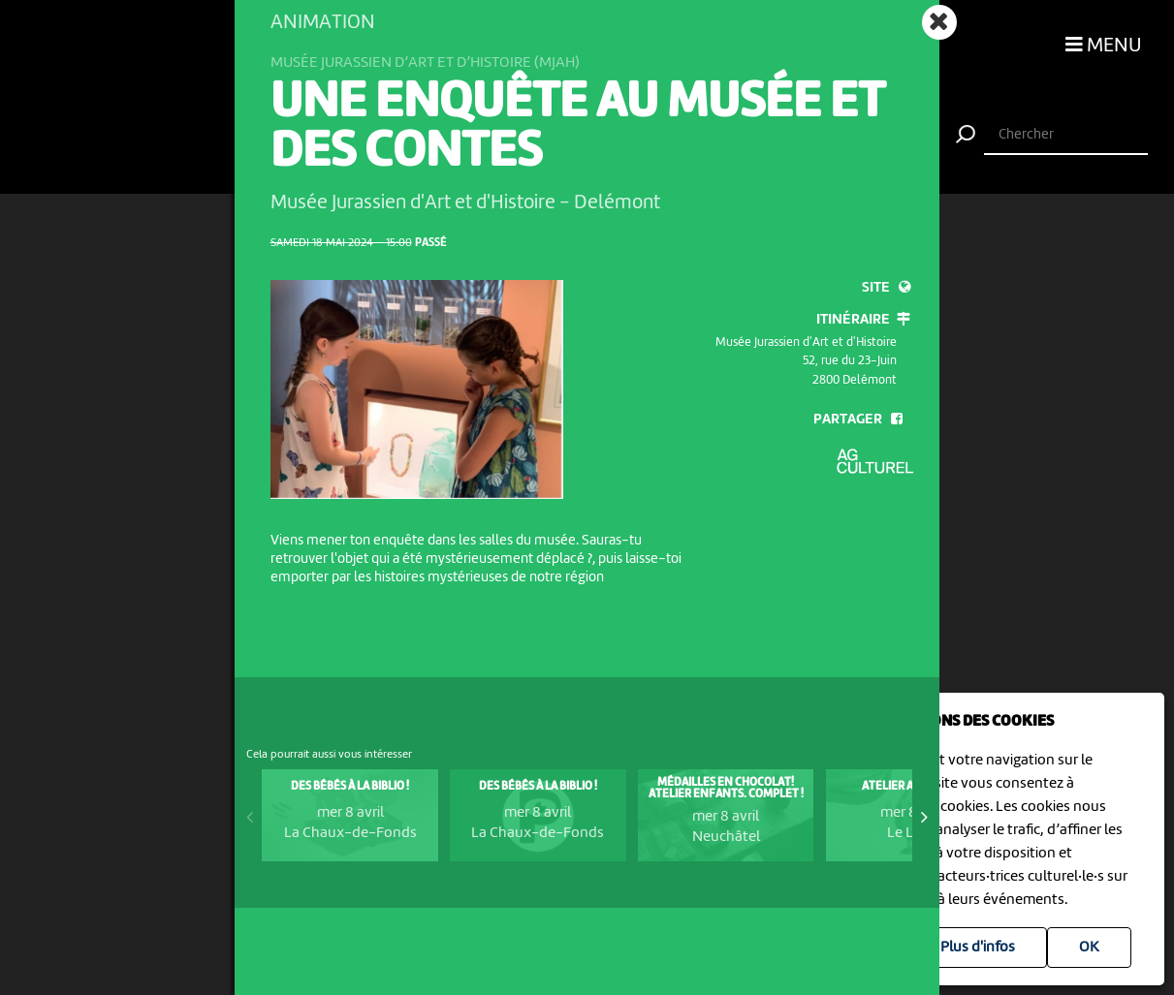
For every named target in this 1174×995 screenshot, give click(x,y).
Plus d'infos (977, 947)
